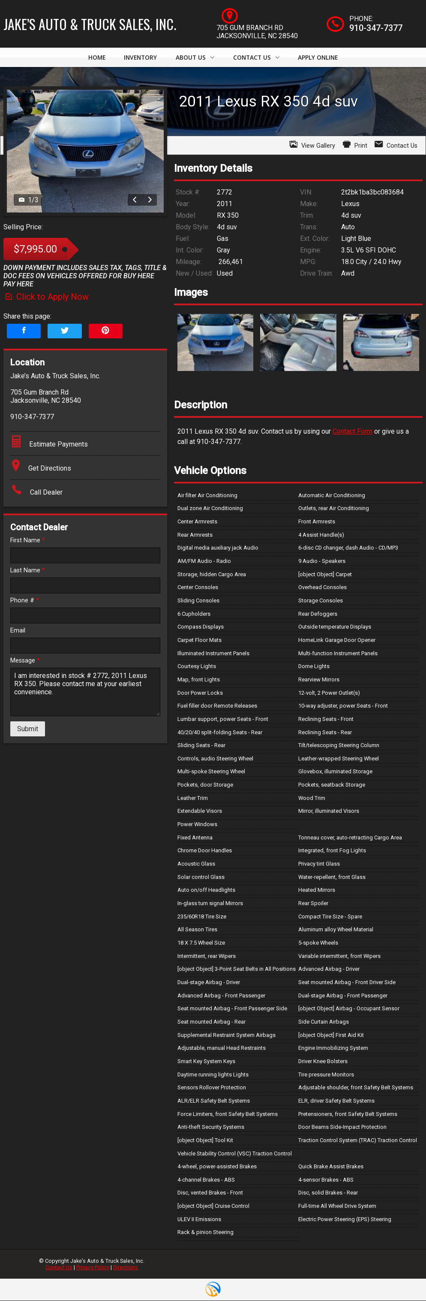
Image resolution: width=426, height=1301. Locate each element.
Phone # (24, 601)
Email (17, 631)
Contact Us (58, 1268)
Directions (125, 1268)
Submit (27, 729)
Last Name (27, 571)
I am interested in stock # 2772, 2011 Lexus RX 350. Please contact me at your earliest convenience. (85, 692)
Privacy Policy (92, 1268)
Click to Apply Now (46, 297)
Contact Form (352, 432)
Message (25, 661)
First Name (27, 540)
